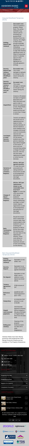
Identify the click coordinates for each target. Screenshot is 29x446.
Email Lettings (8, 365)
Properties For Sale (6, 375)
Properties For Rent (6, 379)
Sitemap (4, 414)
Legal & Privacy (21, 413)
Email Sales (7, 361)
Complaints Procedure (7, 387)
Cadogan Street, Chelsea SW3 (14, 408)
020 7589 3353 (11, 1)
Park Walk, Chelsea (11, 402)
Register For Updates (7, 383)
